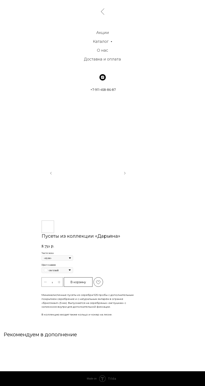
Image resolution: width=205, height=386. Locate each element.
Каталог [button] (101, 41)
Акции (102, 32)
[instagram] (102, 77)
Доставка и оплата (102, 59)
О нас (102, 50)
